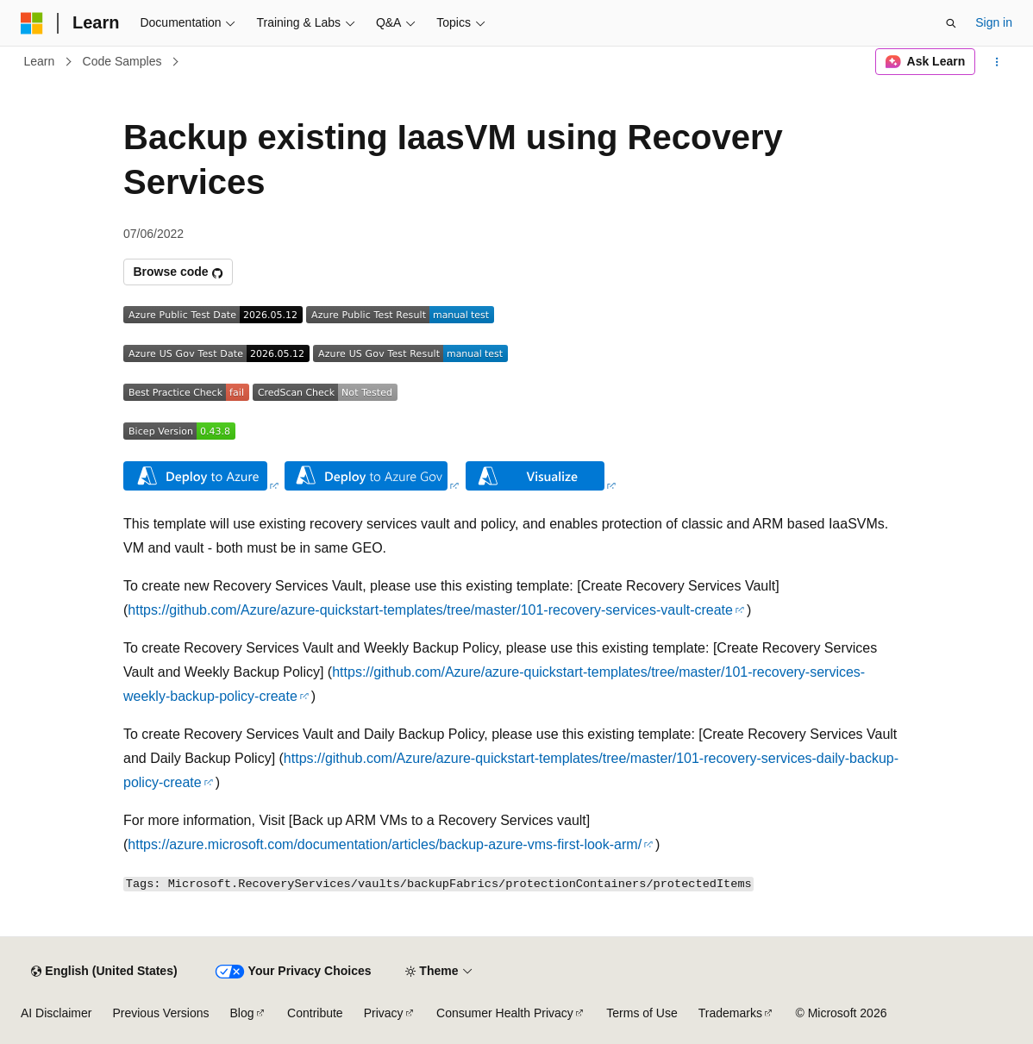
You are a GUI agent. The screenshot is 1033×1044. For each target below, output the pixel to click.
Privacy (384, 1013)
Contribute (315, 1013)
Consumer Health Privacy (504, 1013)
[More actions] (997, 62)
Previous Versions (160, 1013)
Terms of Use (641, 1013)
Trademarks (730, 1013)
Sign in (993, 22)
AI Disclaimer (56, 1013)
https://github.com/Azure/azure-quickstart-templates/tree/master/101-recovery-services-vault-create (430, 610)
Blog (242, 1013)
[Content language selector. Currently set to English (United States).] (104, 971)
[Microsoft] (32, 23)
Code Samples (122, 61)
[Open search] (951, 23)
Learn (39, 61)
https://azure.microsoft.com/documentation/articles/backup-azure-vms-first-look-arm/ (385, 844)
